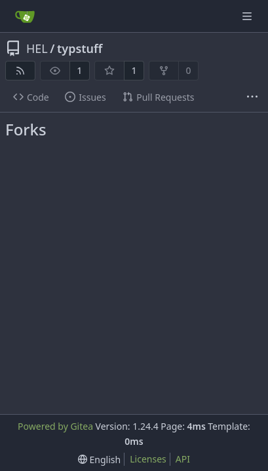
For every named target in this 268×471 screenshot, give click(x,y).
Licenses (148, 459)
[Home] (25, 16)
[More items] (252, 97)
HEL (37, 48)
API (183, 459)
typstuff (79, 48)
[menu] (99, 459)
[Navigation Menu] (248, 16)
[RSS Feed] (20, 70)
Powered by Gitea (55, 426)
